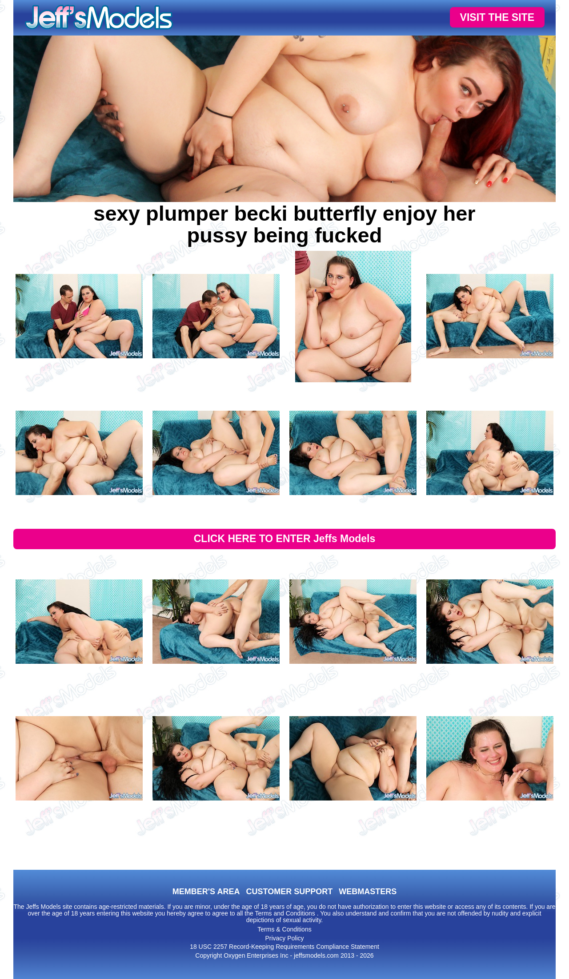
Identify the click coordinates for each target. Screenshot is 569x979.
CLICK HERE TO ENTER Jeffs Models (285, 538)
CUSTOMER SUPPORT (289, 892)
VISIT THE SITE (497, 17)
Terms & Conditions (284, 929)
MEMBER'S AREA (206, 892)
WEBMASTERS (368, 892)
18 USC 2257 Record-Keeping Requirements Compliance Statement (284, 946)
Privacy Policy (284, 938)
